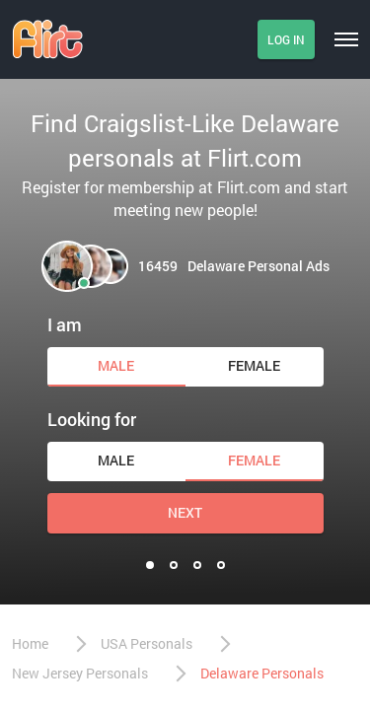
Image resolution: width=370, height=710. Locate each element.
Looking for (91, 419)
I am (64, 324)
